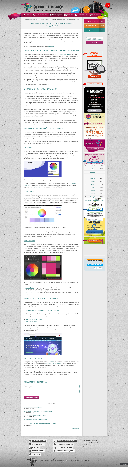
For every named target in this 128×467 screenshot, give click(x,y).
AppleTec (92, 190)
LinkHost (93, 181)
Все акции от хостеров (94, 114)
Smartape (92, 172)
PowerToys (51, 361)
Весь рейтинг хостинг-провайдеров (94, 200)
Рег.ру (92, 184)
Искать (94, 42)
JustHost (93, 187)
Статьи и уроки (34, 19)
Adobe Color (29, 191)
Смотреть (95, 76)
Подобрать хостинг (64, 447)
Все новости (75, 428)
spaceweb (51, 46)
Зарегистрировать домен (67, 441)
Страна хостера (90, 135)
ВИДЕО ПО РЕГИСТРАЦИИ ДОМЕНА (94, 54)
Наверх (124, 464)
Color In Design (30, 288)
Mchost (92, 168)
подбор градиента (38, 187)
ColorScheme (29, 241)
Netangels (92, 197)
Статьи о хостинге (45, 19)
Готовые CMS (89, 140)
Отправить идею (32, 397)
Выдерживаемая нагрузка (90, 143)
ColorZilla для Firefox (31, 321)
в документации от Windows (53, 363)
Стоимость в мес (90, 145)
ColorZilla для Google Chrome (34, 319)
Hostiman (92, 178)
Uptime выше (89, 130)
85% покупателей (65, 54)
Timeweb (93, 193)
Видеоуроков (89, 30)
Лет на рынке (89, 132)
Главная (26, 19)
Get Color (28, 147)
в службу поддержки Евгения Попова (79, 460)
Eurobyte (93, 175)
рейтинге (95, 21)
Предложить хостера (65, 444)
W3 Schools (29, 292)
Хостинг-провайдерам (65, 451)
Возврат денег (89, 138)
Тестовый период (90, 127)
